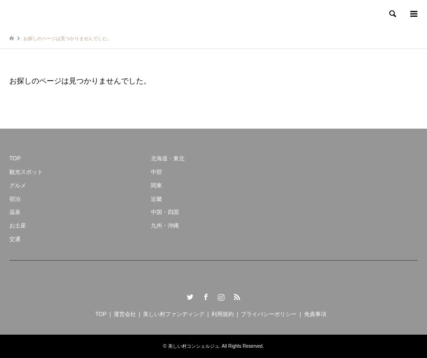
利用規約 (222, 314)
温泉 (14, 212)
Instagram (221, 297)
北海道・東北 (167, 158)
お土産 (17, 225)
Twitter (190, 297)
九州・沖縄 (165, 225)
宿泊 (14, 199)
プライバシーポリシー (269, 314)
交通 (14, 239)
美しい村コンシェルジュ (193, 346)
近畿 (156, 199)
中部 (156, 172)
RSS (237, 297)
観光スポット (26, 172)
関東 (156, 185)
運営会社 (125, 314)
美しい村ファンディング (173, 314)
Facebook (206, 297)
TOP (14, 158)
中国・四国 (165, 212)
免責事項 (315, 314)
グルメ (17, 185)
